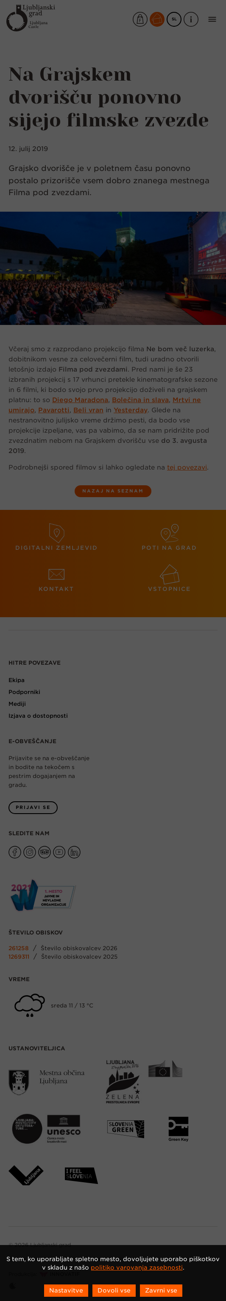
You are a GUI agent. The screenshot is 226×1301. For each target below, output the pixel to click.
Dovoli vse (114, 1290)
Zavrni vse (161, 1290)
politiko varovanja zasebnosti (137, 1267)
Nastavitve (66, 1290)
